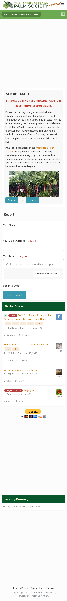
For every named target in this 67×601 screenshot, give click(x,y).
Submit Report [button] (14, 295)
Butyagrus (29, 390)
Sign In (11, 200)
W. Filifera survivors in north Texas (22, 370)
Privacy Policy (20, 588)
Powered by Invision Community (33, 595)
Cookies (49, 588)
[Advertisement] (33, 53)
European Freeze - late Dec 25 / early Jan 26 (27, 344)
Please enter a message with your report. (30, 264)
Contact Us (36, 588)
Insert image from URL (46, 273)
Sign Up (33, 200)
